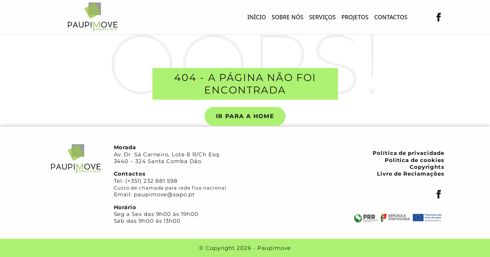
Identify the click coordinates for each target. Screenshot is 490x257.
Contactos (390, 17)
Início (256, 17)
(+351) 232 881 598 (151, 180)
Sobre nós (287, 17)
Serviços (322, 17)
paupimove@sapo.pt (164, 194)
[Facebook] (438, 17)
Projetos (355, 17)
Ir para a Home (245, 116)
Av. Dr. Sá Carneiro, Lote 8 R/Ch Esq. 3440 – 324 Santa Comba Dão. (167, 158)
